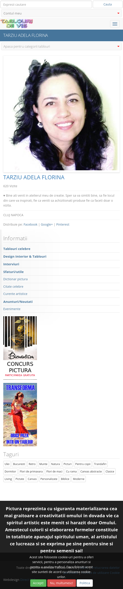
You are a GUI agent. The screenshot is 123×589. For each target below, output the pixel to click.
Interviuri (11, 264)
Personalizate (48, 479)
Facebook (30, 224)
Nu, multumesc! (61, 583)
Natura (55, 464)
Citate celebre (13, 286)
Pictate (20, 479)
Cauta (108, 4)
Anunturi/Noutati (18, 301)
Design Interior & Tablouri (24, 256)
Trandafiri (100, 464)
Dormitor (10, 471)
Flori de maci (54, 471)
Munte (43, 464)
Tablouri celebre (16, 248)
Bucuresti (19, 464)
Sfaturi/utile (13, 271)
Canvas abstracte (91, 471)
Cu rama (71, 471)
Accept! (38, 583)
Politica (84, 583)
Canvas (32, 479)
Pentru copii (82, 464)
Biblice (65, 479)
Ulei (7, 464)
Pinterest (62, 224)
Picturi (68, 464)
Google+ (47, 224)
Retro (32, 464)
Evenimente (11, 309)
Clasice (109, 471)
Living (8, 479)
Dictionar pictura (15, 279)
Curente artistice (15, 294)
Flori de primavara (31, 471)
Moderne (78, 479)
